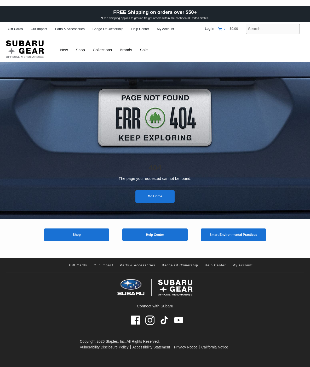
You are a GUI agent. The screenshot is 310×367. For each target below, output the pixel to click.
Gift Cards (15, 29)
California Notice (214, 347)
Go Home (155, 196)
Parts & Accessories (69, 29)
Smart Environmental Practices (233, 235)
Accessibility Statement (151, 347)
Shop (77, 235)
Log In (209, 29)
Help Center (140, 29)
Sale (146, 50)
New (64, 50)
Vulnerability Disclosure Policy (104, 347)
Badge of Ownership (108, 29)
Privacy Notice (185, 347)
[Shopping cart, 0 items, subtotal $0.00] (228, 29)
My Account (165, 29)
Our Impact (39, 29)
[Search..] (273, 29)
